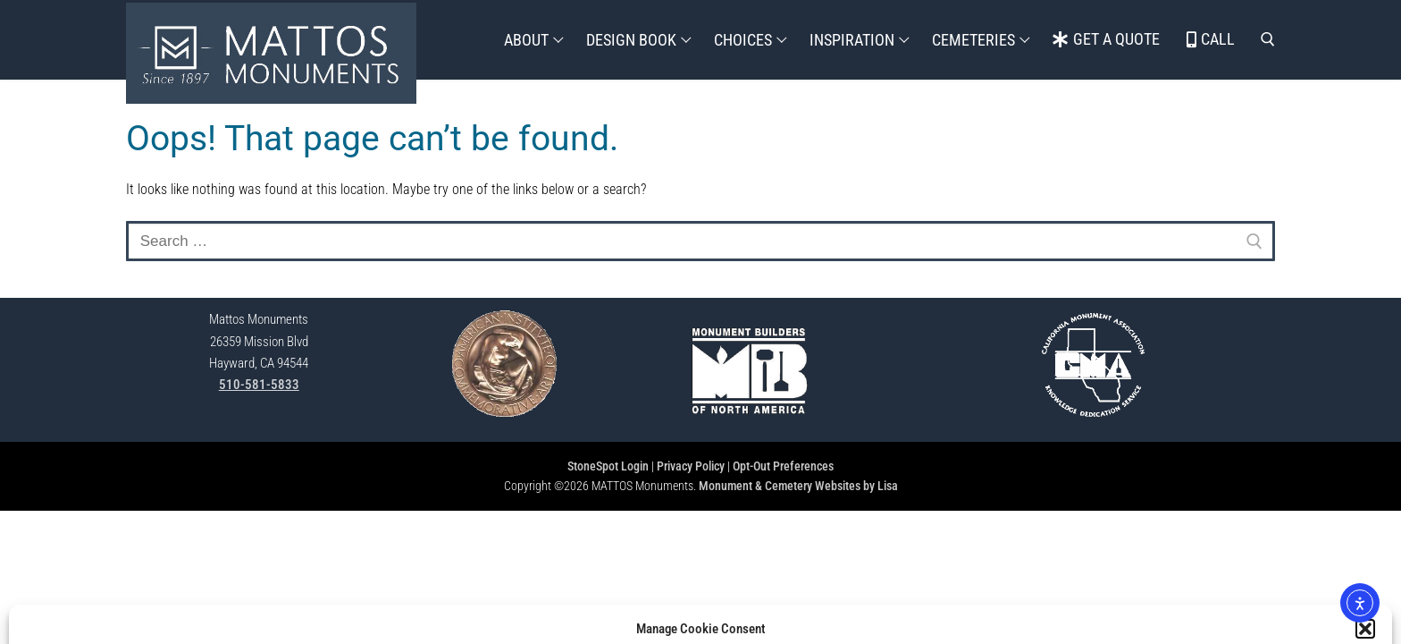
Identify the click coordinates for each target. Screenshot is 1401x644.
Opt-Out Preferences (783, 466)
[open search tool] (1268, 39)
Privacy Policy (691, 466)
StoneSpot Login (608, 466)
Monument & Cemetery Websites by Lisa (798, 486)
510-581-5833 (259, 385)
